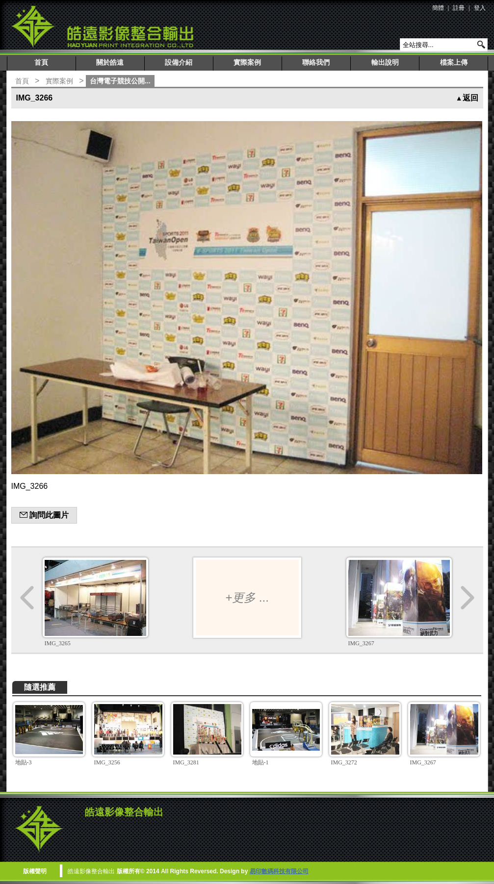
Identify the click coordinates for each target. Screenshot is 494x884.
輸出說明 (385, 62)
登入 (480, 7)
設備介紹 (178, 62)
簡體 (438, 7)
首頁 (41, 62)
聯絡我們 (316, 62)
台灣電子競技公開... (120, 81)
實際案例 (247, 62)
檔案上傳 (454, 62)
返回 (467, 98)
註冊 (459, 7)
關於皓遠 (110, 62)
